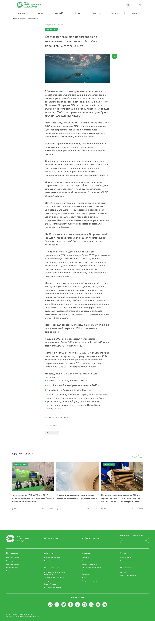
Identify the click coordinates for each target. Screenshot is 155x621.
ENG (141, 5)
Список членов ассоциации (91, 567)
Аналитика (48, 553)
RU (137, 5)
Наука (8, 571)
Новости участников (13, 561)
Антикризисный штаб (51, 581)
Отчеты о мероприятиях (128, 575)
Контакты (134, 13)
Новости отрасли (12, 553)
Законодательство (12, 564)
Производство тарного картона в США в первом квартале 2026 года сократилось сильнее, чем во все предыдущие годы (120, 498)
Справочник (96, 13)
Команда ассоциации (89, 564)
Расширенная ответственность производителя (54, 573)
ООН (55, 426)
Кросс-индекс (49, 561)
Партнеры (85, 574)
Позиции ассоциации (52, 568)
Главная (15, 18)
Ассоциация (87, 553)
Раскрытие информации (90, 581)
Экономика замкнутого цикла (54, 577)
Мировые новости (51, 29)
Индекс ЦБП (58, 13)
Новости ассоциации (20, 464)
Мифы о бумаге (125, 557)
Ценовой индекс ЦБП (52, 557)
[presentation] (134, 455)
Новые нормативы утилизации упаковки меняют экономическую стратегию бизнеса (76, 497)
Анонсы (123, 572)
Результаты (86, 561)
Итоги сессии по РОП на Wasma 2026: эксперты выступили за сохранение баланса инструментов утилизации (33, 498)
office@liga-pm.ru (51, 538)
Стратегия (85, 557)
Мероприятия (115, 13)
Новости (40, 13)
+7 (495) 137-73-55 (90, 538)
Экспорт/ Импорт (50, 584)
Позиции (77, 13)
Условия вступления (89, 571)
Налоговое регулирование (53, 587)
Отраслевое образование (129, 561)
